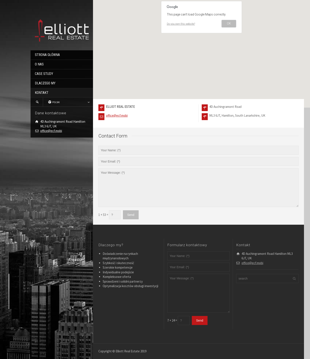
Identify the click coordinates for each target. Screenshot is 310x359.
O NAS (39, 64)
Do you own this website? (181, 23)
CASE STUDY (44, 74)
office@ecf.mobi (51, 131)
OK (229, 23)
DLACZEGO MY (45, 83)
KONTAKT (41, 93)
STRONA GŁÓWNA (47, 55)
